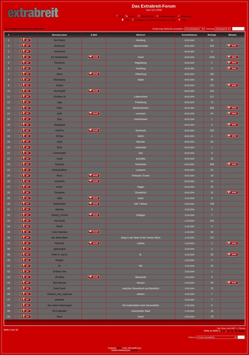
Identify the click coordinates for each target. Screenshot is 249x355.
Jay (59, 68)
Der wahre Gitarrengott (59, 305)
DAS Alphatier (59, 311)
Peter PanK (59, 288)
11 (232, 331)
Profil (125, 20)
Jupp (59, 102)
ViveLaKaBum (59, 170)
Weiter (241, 331)
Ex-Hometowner (59, 57)
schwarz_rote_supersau (59, 294)
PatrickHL (59, 243)
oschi (59, 141)
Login (182, 20)
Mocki (59, 226)
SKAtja (59, 136)
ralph (59, 198)
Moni (59, 316)
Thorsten (59, 164)
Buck (59, 147)
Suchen (130, 16)
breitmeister (59, 203)
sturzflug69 (59, 91)
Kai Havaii (59, 220)
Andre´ (59, 187)
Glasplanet (59, 125)
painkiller (59, 299)
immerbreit (59, 51)
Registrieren (185, 16)
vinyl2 (60, 158)
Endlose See (59, 271)
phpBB (119, 348)
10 (228, 331)
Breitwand (59, 46)
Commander (59, 153)
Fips (59, 119)
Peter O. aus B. (60, 254)
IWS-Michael (59, 282)
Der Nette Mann (59, 237)
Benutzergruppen (165, 16)
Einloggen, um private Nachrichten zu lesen (154, 20)
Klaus (59, 74)
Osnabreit (59, 192)
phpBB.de (134, 350)
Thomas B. (59, 62)
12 (236, 331)
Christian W (59, 96)
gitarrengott (60, 249)
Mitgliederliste (146, 16)
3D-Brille (59, 277)
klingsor (59, 260)
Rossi (59, 175)
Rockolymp (59, 79)
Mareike (59, 209)
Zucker (59, 85)
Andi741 (59, 130)
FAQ (119, 16)
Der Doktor (59, 40)
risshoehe (59, 181)
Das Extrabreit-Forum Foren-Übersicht (23, 29)
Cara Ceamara (59, 232)
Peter (59, 108)
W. (59, 266)
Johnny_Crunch (59, 215)
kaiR (59, 113)
